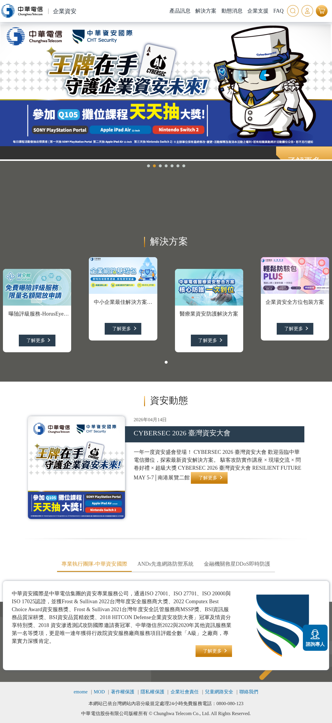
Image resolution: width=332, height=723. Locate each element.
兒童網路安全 (219, 691)
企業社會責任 (185, 691)
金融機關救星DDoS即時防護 (237, 564)
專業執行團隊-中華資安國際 (94, 564)
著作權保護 (123, 691)
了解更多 (35, 340)
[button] (148, 165)
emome (81, 691)
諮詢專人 (315, 637)
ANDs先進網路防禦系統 (165, 564)
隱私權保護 (152, 691)
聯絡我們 (248, 691)
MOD (99, 691)
